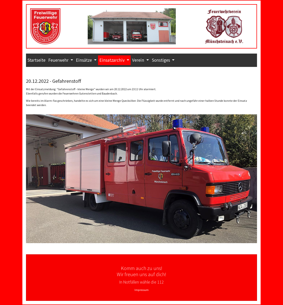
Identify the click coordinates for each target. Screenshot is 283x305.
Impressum (141, 290)
